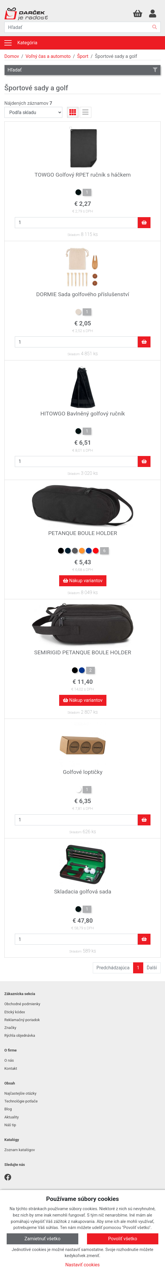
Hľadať (82, 70)
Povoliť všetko (122, 1238)
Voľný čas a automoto (48, 56)
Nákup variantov (83, 580)
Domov (11, 56)
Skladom (74, 235)
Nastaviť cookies (82, 1264)
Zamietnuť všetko (42, 1238)
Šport (82, 56)
